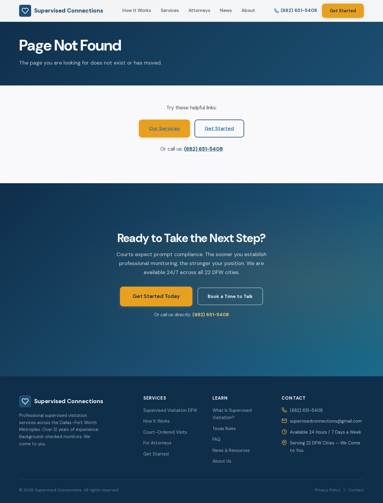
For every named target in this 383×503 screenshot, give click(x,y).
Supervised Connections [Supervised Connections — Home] (61, 11)
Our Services (164, 128)
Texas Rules (224, 428)
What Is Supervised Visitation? (232, 414)
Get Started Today (156, 296)
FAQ (216, 439)
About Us (221, 461)
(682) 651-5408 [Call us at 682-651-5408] (295, 10)
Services (170, 10)
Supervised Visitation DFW (170, 410)
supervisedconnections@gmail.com (326, 421)
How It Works (136, 10)
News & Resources (231, 450)
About (248, 10)
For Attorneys (157, 443)
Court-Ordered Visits (165, 432)
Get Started (343, 10)
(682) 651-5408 (203, 149)
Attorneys (199, 10)
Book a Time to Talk (230, 296)
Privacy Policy (327, 490)
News (226, 10)
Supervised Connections (61, 401)
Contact (356, 490)
